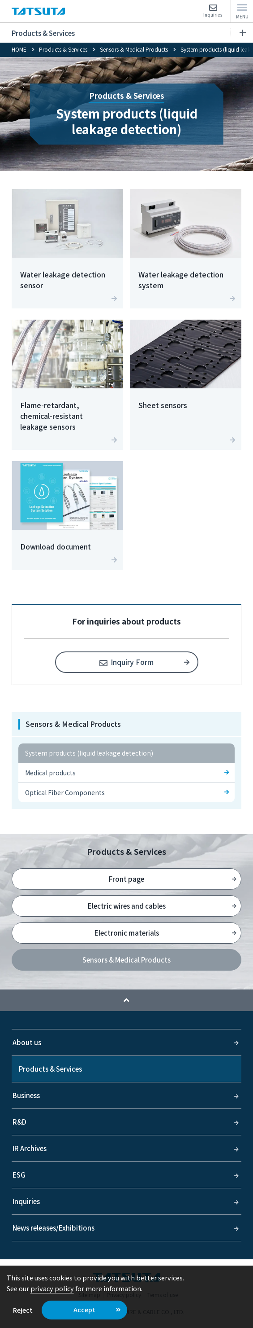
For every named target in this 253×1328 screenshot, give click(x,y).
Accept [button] (84, 1309)
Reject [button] (23, 1310)
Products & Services (129, 33)
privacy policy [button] (52, 1288)
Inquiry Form (132, 661)
